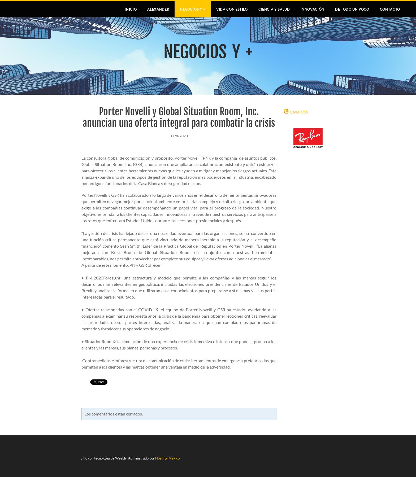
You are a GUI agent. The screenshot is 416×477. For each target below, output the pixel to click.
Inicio (131, 9)
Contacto (390, 9)
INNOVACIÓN (313, 9)
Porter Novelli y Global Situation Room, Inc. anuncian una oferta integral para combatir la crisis (179, 117)
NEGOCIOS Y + (193, 9)
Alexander (158, 9)
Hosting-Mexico (167, 458)
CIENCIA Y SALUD (274, 9)
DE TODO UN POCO (352, 9)
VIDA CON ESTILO (232, 9)
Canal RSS (299, 111)
